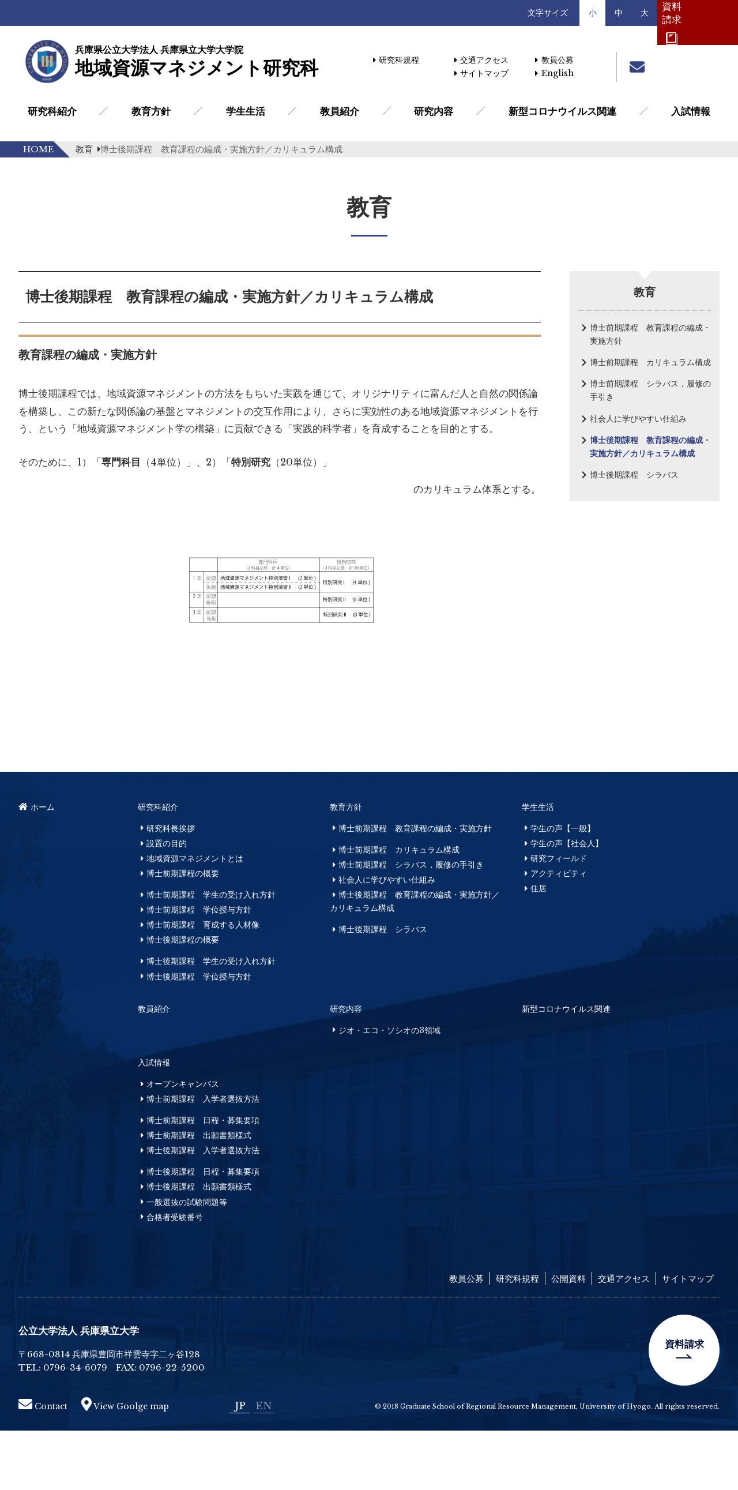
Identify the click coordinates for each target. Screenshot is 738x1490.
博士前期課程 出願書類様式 (198, 1194)
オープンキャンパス (182, 1143)
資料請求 (684, 1403)
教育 (88, 149)
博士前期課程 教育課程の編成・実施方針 (650, 334)
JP (240, 1465)
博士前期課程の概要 (182, 933)
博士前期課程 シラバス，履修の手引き (650, 390)
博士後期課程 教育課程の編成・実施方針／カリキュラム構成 (650, 447)
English (554, 73)
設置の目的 (166, 903)
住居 (538, 948)
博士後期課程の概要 (182, 999)
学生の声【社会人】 (566, 903)
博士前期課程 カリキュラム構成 (650, 362)
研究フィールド (558, 918)
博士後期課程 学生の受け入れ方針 (211, 1020)
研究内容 (433, 111)
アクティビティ (558, 933)
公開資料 (568, 1338)
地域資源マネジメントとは (194, 918)
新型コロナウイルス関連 (562, 111)
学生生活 (245, 111)
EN (263, 1465)
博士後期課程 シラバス (634, 475)
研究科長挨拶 (170, 888)
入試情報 (690, 111)
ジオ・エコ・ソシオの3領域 (389, 1089)
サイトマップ (481, 73)
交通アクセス (481, 60)
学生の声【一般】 (562, 888)
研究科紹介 (52, 111)
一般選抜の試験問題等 (186, 1261)
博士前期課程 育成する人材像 (202, 984)
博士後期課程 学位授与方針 (198, 1036)
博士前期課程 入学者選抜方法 (202, 1158)
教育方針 (151, 111)
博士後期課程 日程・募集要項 (202, 1231)
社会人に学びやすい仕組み (638, 419)
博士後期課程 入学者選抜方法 (202, 1209)
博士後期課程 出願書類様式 (198, 1246)
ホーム (36, 866)
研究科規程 (396, 60)
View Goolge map (125, 1466)
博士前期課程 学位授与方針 (198, 969)
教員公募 (554, 60)
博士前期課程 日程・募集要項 (202, 1179)
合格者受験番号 (174, 1276)
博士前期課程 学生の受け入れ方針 (211, 954)
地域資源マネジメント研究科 (196, 62)
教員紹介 (339, 111)
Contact (42, 1466)
